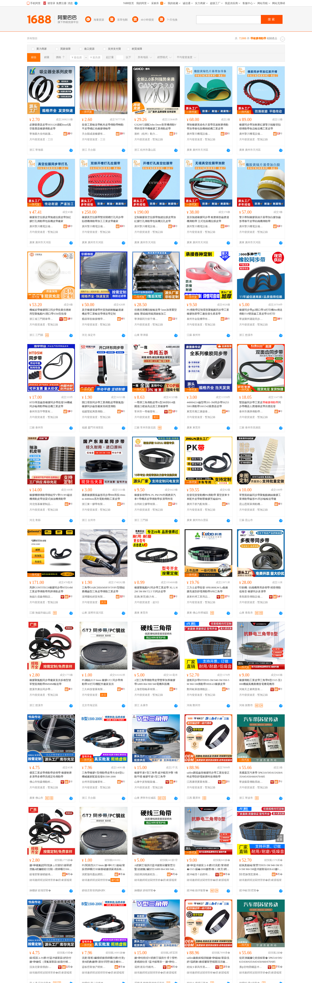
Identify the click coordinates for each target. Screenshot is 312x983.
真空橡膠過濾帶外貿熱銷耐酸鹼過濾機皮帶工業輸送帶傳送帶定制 (103, 311)
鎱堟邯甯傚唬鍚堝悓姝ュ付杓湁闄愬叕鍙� (41, 874)
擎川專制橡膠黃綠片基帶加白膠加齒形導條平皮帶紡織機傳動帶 (260, 219)
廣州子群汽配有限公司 (199, 504)
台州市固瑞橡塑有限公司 (94, 781)
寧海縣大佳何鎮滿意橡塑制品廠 (41, 133)
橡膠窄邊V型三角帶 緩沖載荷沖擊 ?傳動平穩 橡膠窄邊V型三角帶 (156, 774)
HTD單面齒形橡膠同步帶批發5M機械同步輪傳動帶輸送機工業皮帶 (50, 404)
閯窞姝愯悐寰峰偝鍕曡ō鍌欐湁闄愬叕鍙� (251, 874)
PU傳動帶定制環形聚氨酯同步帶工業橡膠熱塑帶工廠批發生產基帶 (208, 311)
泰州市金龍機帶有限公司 (199, 318)
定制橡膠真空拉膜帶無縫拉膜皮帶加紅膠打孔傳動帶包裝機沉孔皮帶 (155, 219)
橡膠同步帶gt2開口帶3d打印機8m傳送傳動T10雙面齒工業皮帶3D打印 (260, 311)
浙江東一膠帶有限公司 (94, 504)
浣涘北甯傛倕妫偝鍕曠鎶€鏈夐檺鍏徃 (41, 966)
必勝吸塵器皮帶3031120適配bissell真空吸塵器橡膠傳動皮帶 (50, 126)
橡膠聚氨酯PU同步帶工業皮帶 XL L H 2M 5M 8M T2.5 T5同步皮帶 (155, 589)
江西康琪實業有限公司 (199, 781)
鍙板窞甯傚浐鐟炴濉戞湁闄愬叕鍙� (94, 966)
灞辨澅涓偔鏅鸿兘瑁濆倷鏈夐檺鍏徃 (146, 966)
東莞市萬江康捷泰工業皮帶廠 (199, 411)
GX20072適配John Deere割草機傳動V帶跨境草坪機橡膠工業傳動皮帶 (155, 126)
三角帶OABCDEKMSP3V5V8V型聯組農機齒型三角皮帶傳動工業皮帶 (103, 589)
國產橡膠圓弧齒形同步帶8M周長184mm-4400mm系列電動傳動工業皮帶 (103, 496)
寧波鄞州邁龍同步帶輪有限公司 (251, 318)
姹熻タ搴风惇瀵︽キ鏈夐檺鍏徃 (199, 966)
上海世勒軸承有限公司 (146, 689)
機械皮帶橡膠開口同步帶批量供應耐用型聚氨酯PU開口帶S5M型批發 (50, 311)
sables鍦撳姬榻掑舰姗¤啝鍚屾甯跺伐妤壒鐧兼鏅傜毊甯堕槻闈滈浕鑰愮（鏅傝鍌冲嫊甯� (208, 960)
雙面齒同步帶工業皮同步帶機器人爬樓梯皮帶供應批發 (260, 404)
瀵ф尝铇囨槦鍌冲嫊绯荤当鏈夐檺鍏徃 (251, 966)
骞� (69, 874)
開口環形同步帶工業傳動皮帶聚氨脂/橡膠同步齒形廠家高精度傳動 (103, 404)
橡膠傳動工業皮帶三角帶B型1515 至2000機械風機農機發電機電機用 (260, 682)
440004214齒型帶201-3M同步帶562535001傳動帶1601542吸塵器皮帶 (208, 404)
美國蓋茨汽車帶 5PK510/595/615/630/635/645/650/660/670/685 (261, 774)
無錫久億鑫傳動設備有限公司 (41, 596)
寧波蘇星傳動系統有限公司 (251, 781)
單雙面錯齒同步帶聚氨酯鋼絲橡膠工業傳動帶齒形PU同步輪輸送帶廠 (260, 496)
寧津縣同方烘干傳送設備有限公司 (146, 318)
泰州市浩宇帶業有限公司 (41, 411)
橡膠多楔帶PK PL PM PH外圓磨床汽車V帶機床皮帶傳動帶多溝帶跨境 (155, 496)
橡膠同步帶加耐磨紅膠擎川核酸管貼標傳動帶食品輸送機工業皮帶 (260, 126)
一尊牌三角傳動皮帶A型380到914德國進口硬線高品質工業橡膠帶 (154, 404)
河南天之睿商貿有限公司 (251, 689)
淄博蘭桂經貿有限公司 (94, 596)
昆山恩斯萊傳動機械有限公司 (251, 504)
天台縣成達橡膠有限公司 (94, 133)
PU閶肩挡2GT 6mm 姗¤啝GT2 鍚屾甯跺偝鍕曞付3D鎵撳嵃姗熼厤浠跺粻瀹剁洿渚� (103, 867)
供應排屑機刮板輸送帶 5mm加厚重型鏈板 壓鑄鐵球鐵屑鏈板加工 (155, 311)
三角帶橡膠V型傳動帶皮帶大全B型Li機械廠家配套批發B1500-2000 (103, 774)
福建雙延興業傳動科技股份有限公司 (94, 411)
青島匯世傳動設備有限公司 (251, 596)
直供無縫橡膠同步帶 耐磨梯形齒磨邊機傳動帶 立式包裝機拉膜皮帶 (208, 219)
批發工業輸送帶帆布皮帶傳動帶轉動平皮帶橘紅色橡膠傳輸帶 (103, 126)
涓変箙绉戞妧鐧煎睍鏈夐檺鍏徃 (94, 874)
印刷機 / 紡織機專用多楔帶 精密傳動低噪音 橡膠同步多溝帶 (260, 589)
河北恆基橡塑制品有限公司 (41, 504)
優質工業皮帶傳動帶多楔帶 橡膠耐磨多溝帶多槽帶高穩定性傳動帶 (50, 774)
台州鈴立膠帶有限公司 (146, 504)
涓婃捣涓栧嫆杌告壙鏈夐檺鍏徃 (146, 874)
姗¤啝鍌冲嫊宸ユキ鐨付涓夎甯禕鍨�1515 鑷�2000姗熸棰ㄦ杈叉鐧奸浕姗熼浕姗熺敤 (208, 867)
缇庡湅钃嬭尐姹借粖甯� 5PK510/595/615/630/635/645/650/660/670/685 (260, 959)
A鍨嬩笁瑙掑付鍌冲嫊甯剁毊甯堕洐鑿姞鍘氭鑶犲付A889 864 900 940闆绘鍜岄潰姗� (155, 867)
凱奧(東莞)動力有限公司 (146, 596)
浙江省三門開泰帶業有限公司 (41, 318)
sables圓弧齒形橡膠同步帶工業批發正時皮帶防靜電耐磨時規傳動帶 (208, 774)
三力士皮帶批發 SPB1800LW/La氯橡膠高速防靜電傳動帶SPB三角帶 (207, 589)
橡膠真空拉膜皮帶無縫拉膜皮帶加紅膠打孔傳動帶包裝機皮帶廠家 (50, 219)
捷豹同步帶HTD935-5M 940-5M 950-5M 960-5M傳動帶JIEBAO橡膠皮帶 (208, 682)
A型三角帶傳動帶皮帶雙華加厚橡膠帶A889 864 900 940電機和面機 (154, 682)
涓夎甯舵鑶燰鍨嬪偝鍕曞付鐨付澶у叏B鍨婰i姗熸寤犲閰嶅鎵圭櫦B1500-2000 (103, 960)
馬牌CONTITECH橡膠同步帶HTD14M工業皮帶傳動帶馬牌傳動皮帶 (51, 589)
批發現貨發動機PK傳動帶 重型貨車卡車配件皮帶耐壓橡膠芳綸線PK (208, 496)
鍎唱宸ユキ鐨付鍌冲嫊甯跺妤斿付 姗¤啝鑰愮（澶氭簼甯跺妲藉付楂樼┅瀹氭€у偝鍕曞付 (50, 960)
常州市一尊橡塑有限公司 (146, 411)
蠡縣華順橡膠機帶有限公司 (94, 318)
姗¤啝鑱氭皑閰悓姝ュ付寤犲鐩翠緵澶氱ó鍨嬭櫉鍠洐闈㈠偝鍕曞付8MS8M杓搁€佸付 (50, 867)
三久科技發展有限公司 (94, 689)
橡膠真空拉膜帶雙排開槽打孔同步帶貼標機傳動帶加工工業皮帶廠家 (103, 219)
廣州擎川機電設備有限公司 (199, 133)
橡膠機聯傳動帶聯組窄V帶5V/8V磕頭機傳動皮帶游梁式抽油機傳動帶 (50, 496)
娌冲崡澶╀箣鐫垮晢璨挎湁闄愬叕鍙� (199, 874)
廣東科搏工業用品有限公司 (199, 596)
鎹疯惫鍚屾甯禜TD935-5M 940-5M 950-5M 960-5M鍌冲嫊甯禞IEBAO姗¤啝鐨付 (261, 867)
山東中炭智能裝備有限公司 (146, 781)
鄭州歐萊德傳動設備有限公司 (199, 689)
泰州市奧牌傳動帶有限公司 (251, 411)
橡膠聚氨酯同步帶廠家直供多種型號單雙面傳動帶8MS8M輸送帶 (50, 682)
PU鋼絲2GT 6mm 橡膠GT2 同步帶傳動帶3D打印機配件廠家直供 (102, 682)
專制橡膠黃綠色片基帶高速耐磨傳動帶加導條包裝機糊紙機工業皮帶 (207, 126)
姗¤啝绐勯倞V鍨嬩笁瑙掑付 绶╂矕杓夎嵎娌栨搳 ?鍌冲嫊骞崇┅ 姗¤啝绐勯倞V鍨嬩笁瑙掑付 (155, 960)
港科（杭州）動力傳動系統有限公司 (146, 133)
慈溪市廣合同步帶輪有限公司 (41, 689)
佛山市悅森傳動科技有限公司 (41, 781)
